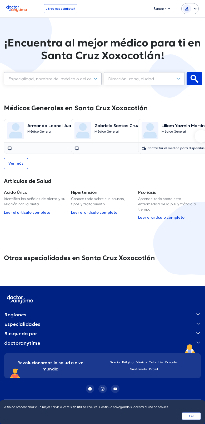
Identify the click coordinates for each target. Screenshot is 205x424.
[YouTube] (115, 389)
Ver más (15, 163)
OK (191, 416)
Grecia (115, 362)
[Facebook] (90, 389)
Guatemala (138, 369)
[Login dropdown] (190, 8)
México (141, 362)
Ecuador (171, 362)
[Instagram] (102, 389)
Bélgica (128, 362)
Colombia (156, 362)
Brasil (153, 369)
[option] (35, 136)
